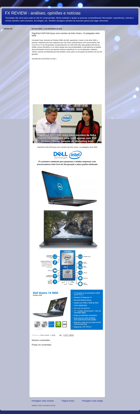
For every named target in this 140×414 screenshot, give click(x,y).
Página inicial (68, 401)
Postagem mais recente (43, 401)
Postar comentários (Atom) (46, 405)
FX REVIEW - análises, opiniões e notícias (43, 13)
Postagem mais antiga (92, 401)
